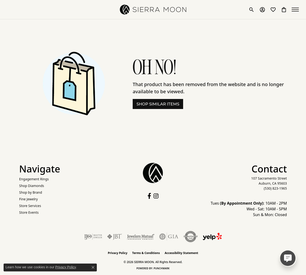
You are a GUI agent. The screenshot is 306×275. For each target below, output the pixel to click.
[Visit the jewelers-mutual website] (140, 237)
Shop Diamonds (31, 185)
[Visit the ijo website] (93, 237)
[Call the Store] (275, 188)
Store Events (28, 212)
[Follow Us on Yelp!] (212, 236)
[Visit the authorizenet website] (190, 237)
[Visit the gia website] (168, 237)
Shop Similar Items (158, 104)
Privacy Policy (117, 253)
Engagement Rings (34, 179)
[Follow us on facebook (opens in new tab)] (149, 196)
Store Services (30, 205)
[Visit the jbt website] (114, 237)
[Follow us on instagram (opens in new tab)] (155, 196)
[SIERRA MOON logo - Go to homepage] (153, 9)
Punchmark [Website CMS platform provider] (162, 268)
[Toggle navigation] (296, 9)
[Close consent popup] (93, 267)
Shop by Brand (30, 192)
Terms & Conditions (146, 253)
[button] (252, 9)
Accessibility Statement (181, 253)
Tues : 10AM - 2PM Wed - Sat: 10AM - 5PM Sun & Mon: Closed (249, 209)
